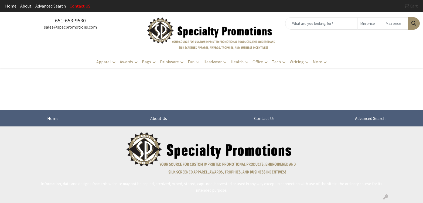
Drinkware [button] (169, 61)
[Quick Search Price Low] (370, 23)
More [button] (317, 61)
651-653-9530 (70, 20)
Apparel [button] (103, 61)
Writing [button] (297, 61)
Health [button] (237, 61)
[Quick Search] (321, 23)
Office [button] (258, 61)
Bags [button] (146, 61)
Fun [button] (191, 61)
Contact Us (264, 118)
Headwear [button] (212, 61)
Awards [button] (126, 61)
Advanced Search (50, 6)
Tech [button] (276, 61)
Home (10, 6)
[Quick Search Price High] (395, 23)
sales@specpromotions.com (70, 27)
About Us (158, 118)
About (26, 6)
